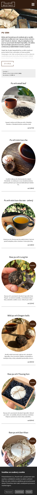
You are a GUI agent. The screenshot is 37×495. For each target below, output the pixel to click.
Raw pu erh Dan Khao (18, 457)
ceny (20, 73)
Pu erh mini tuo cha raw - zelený (18, 224)
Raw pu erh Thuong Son (18, 398)
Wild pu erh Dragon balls (18, 340)
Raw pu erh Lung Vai (18, 281)
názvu (8, 73)
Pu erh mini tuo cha (18, 165)
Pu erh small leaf (18, 106)
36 (14, 75)
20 (12, 75)
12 (9, 75)
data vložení (14, 73)
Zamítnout (19, 492)
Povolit (28, 492)
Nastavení (9, 492)
